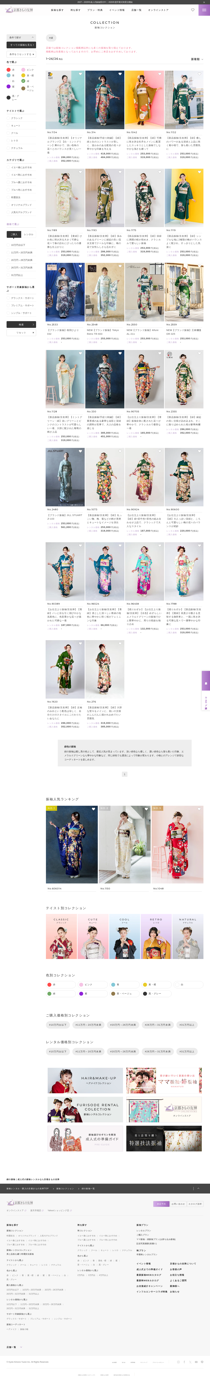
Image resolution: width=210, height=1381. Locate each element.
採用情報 (118, 1362)
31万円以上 (15, 275)
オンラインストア (158, 10)
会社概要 (94, 1362)
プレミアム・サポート (20, 305)
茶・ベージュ (27, 88)
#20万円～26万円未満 (123, 1025)
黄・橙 (30, 1275)
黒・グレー (13, 97)
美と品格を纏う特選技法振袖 (20, 1254)
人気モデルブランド (19, 212)
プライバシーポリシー (154, 1362)
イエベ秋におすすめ (19, 174)
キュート (13, 125)
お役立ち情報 (177, 1275)
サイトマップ (133, 1362)
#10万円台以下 (58, 1025)
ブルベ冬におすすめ (37, 1244)
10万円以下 (12, 1304)
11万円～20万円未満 (19, 252)
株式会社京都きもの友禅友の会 (131, 1375)
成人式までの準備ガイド (149, 1269)
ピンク (27, 70)
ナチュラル (15, 148)
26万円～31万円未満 (19, 267)
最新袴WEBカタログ (147, 1280)
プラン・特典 (95, 10)
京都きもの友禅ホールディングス (78, 1375)
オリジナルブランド (19, 205)
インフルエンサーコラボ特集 (152, 1291)
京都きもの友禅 (105, 1375)
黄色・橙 (102, 1260)
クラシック (15, 118)
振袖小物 (24, 1329)
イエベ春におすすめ (19, 167)
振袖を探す (57, 10)
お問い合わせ (178, 1204)
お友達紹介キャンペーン (149, 1286)
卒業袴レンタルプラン (146, 1254)
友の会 (106, 1362)
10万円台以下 (16, 245)
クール (12, 133)
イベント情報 (117, 10)
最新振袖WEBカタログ (148, 1275)
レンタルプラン (143, 1231)
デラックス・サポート (20, 298)
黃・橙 (27, 75)
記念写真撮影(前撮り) (146, 1243)
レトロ (12, 140)
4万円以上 (103, 1275)
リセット (21, 332)
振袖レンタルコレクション (19, 1250)
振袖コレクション (15, 1231)
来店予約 (206, 680)
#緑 (51, 38)
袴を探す (76, 10)
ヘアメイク (12, 1329)
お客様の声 (176, 1269)
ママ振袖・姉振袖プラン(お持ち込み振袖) (156, 1239)
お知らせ (174, 1291)
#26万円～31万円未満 (158, 1025)
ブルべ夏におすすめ (19, 182)
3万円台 (91, 1275)
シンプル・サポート (19, 313)
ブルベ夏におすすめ (16, 1244)
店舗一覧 (136, 10)
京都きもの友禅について (183, 1263)
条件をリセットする (21, 54)
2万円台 (81, 1275)
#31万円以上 (187, 1025)
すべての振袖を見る (21, 45)
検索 (21, 324)
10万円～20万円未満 (31, 1290)
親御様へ (174, 1286)
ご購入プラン (142, 1235)
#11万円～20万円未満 (88, 1025)
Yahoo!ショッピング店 (58, 1210)
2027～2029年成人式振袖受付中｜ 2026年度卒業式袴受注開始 (104, 2)
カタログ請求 (206, 700)
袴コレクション (84, 1231)
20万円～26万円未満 (19, 260)
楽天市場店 (35, 1210)
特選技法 (13, 197)
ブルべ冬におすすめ (19, 189)
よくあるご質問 (178, 1280)
